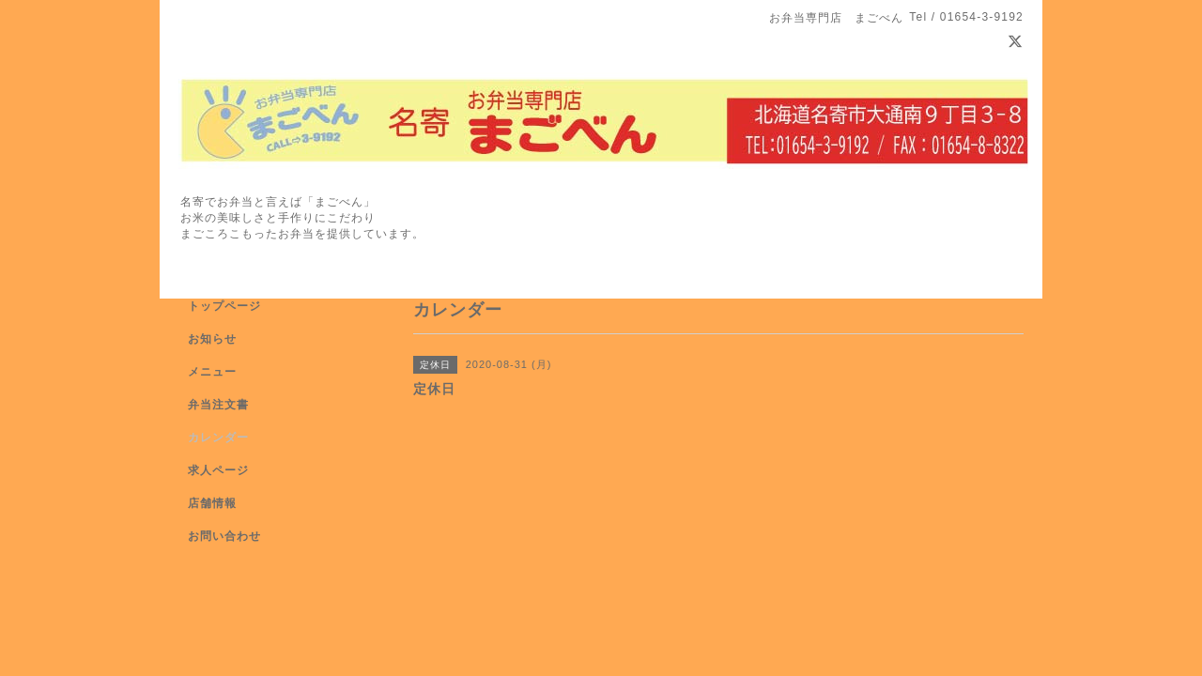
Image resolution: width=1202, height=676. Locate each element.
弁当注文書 (218, 404)
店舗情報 (212, 503)
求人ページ (218, 470)
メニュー (212, 371)
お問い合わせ (224, 536)
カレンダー (218, 437)
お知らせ (212, 339)
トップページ (224, 306)
